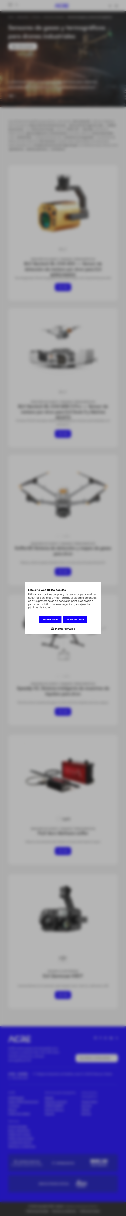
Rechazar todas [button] (75, 619)
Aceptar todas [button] (50, 619)
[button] (63, 628)
